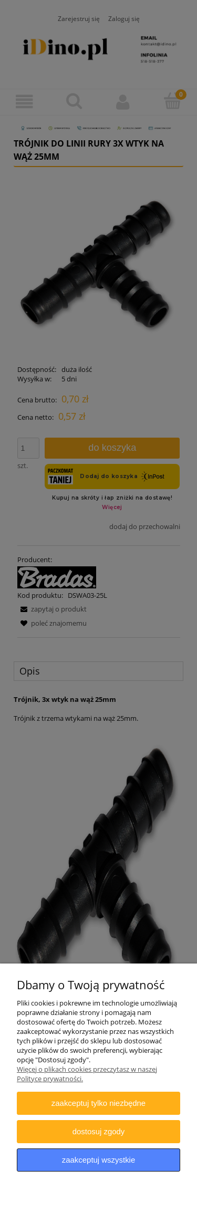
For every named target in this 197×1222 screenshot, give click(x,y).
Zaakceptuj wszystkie (98, 1159)
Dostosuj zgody (98, 1131)
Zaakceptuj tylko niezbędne (98, 1103)
